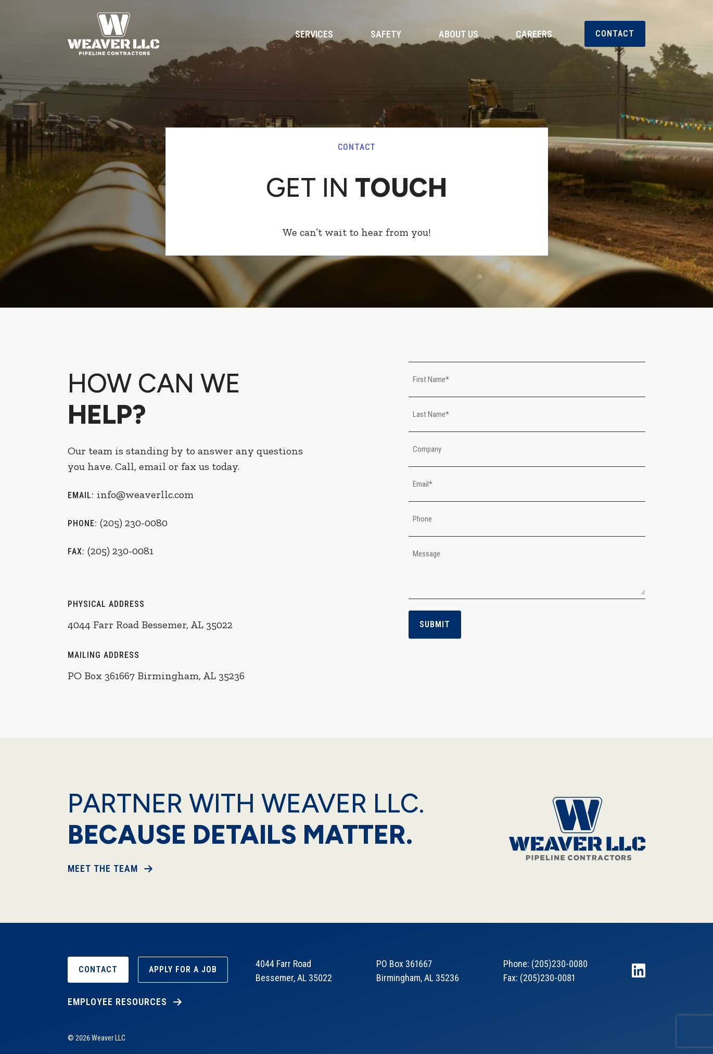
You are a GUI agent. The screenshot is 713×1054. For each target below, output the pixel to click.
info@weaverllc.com (145, 494)
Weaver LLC (113, 33)
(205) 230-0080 (134, 522)
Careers (534, 34)
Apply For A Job (183, 969)
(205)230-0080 (559, 963)
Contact (614, 34)
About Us (458, 34)
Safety (386, 34)
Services (314, 34)
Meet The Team (103, 868)
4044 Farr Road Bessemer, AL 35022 (150, 624)
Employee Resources (117, 1001)
